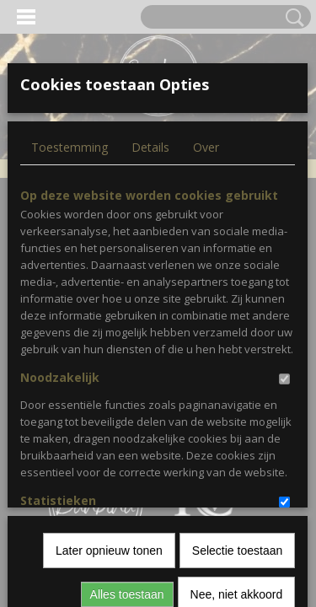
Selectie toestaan (237, 371)
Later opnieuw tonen (109, 371)
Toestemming (69, 147)
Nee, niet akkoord (236, 415)
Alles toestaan (127, 415)
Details (150, 147)
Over (206, 147)
